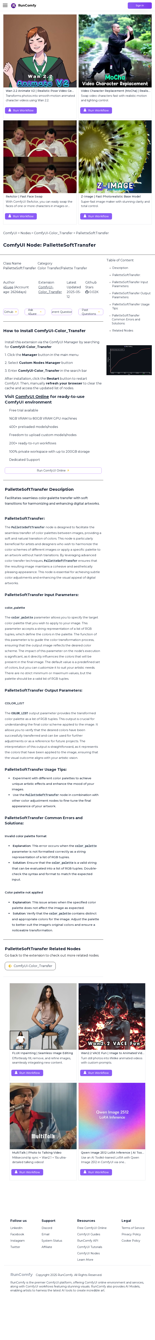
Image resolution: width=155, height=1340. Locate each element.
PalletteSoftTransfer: (126, 275)
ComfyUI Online (32, 396)
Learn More (85, 1259)
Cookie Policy (131, 1240)
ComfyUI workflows (39, 1286)
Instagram (17, 1240)
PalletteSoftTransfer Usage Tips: (131, 306)
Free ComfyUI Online (92, 1228)
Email (45, 1234)
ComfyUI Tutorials (89, 1247)
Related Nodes (122, 330)
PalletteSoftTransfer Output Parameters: (131, 295)
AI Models (132, 1286)
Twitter (15, 1247)
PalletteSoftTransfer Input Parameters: (130, 284)
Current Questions (62, 312)
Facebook (17, 1234)
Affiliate (47, 1247)
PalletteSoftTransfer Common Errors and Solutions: (126, 319)
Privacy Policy (131, 1234)
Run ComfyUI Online (53, 470)
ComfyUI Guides (88, 1234)
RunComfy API (87, 1240)
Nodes (25, 233)
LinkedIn (16, 1228)
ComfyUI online (95, 1282)
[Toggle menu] (5, 5)
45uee (8, 287)
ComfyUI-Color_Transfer (53, 233)
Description (120, 268)
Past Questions (91, 312)
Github (10, 312)
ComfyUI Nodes (88, 1253)
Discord (47, 1228)
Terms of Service (133, 1228)
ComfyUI (10, 233)
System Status (52, 1240)
